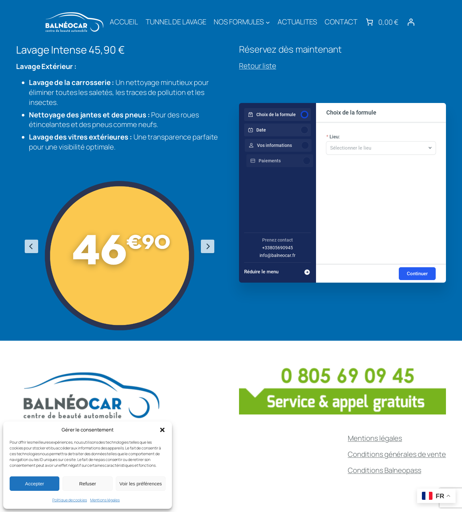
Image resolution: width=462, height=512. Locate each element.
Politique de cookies (69, 500)
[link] (381, 22)
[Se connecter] (411, 22)
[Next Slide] (207, 246)
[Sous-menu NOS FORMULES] (268, 22)
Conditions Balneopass (384, 470)
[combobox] (377, 151)
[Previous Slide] (31, 246)
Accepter (34, 483)
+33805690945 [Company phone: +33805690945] (277, 247)
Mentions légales (105, 500)
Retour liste (257, 66)
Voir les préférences (140, 483)
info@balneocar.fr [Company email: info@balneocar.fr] (277, 255)
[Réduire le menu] (277, 269)
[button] (162, 430)
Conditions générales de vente (397, 454)
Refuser (87, 483)
